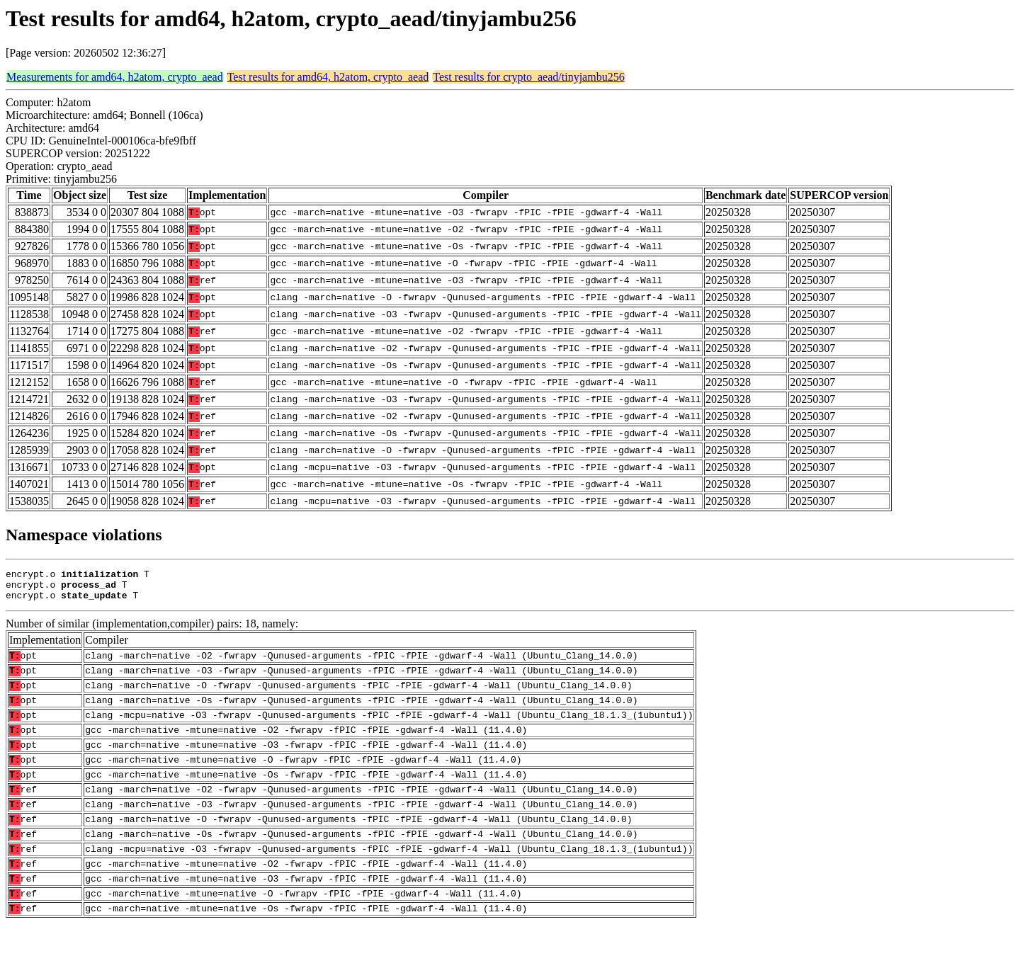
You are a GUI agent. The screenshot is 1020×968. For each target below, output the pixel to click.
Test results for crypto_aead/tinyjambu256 (528, 77)
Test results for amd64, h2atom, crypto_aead (328, 77)
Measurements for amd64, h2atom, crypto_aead (114, 77)
